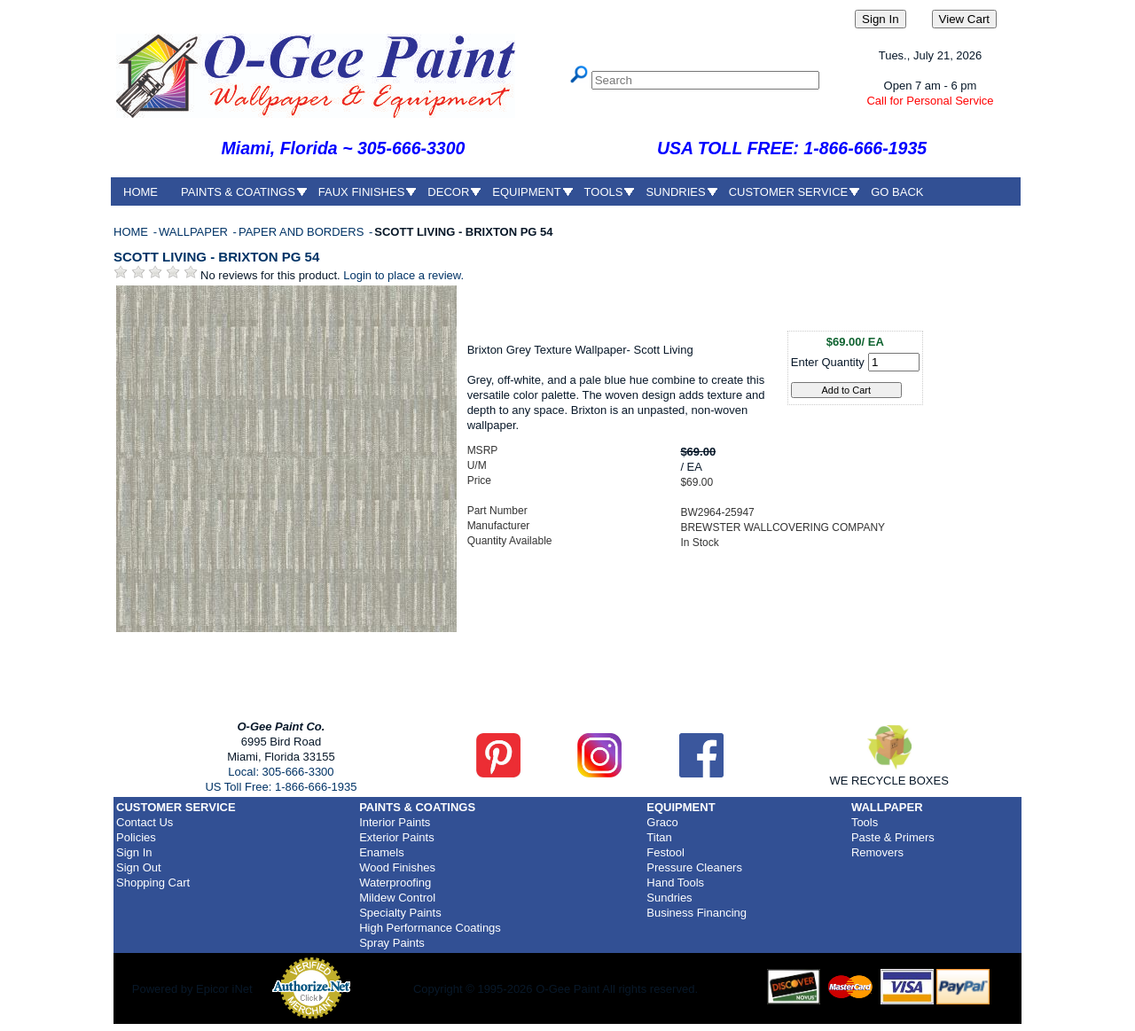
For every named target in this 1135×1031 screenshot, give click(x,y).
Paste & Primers (893, 837)
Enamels (381, 852)
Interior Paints (394, 822)
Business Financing (696, 912)
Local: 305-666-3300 (280, 771)
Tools (864, 822)
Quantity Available (509, 541)
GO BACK (897, 192)
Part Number (497, 510)
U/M (477, 465)
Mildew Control (397, 897)
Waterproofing (395, 882)
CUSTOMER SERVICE (789, 192)
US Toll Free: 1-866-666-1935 (280, 786)
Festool (665, 852)
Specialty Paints (400, 912)
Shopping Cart (153, 882)
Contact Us (144, 822)
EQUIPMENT (526, 192)
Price (479, 480)
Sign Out (138, 867)
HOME (140, 192)
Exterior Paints (396, 837)
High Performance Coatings (430, 927)
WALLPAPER (195, 231)
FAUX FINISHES (361, 192)
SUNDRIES (675, 192)
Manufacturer (498, 525)
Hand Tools (675, 882)
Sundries (669, 897)
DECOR (448, 192)
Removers (877, 852)
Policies (136, 837)
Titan (658, 837)
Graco (661, 822)
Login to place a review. (403, 275)
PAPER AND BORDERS (303, 231)
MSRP (482, 450)
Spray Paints (392, 942)
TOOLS (603, 192)
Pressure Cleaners (694, 867)
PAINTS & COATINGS (238, 192)
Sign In (134, 852)
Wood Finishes (397, 867)
